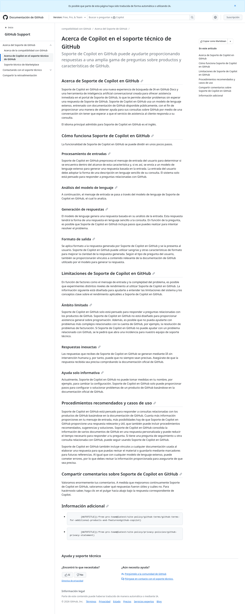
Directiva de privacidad (72, 580)
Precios (127, 601)
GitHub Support (17, 34)
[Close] (235, 5)
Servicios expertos (144, 601)
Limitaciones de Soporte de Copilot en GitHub (108, 273)
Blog (159, 601)
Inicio (9, 27)
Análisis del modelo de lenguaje (89, 187)
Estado (116, 601)
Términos (91, 601)
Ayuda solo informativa (83, 372)
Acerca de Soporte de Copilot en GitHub (102, 80)
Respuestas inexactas (81, 347)
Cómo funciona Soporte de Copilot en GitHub (108, 135)
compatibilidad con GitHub (76, 28)
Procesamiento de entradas (86, 153)
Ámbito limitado (77, 305)
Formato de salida (78, 239)
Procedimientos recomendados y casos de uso (109, 403)
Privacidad (104, 601)
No (80, 574)
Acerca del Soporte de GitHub (111, 28)
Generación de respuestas (85, 209)
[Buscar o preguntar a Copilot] (141, 17)
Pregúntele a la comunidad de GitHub (143, 573)
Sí (67, 574)
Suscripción (232, 17)
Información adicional (85, 506)
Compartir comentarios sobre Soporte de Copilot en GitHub (122, 474)
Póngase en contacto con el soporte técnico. (147, 578)
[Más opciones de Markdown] (230, 41)
